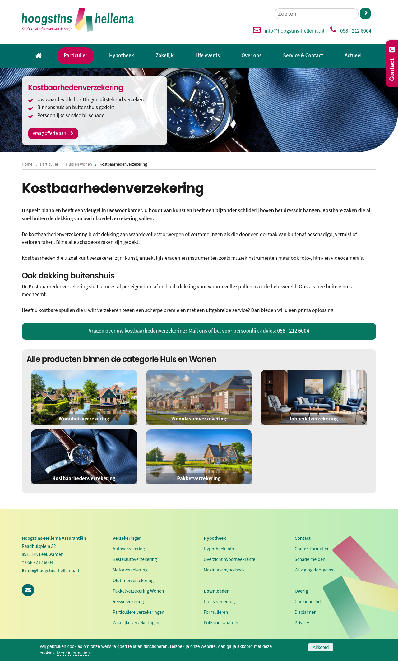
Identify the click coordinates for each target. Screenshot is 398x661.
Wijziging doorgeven (315, 570)
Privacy (302, 622)
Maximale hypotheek (224, 570)
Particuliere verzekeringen (138, 612)
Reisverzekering (128, 601)
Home (27, 164)
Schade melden (310, 559)
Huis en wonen (79, 164)
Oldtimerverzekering (133, 580)
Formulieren (216, 612)
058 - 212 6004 (355, 31)
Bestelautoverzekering (135, 559)
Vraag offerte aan (50, 133)
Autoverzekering (129, 548)
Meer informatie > (74, 652)
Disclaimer (305, 612)
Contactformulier (312, 548)
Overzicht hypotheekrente (229, 559)
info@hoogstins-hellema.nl (294, 31)
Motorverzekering (130, 570)
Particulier (49, 164)
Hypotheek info (219, 548)
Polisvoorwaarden (222, 622)
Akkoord (321, 647)
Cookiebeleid (308, 601)
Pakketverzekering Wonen (138, 591)
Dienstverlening (219, 601)
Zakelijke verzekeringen (136, 622)
